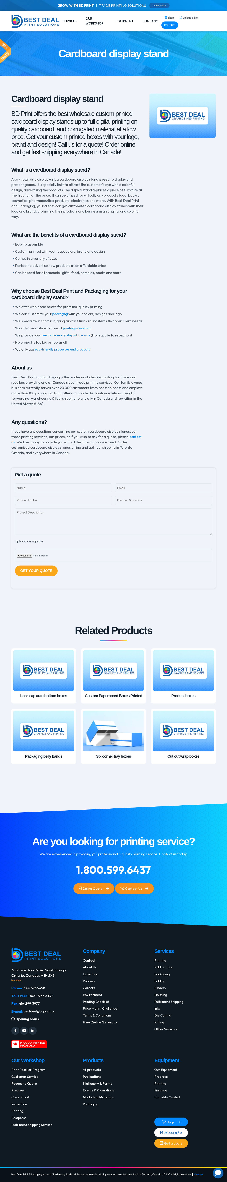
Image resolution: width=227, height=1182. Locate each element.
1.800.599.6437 (113, 870)
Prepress (18, 1093)
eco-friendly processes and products (64, 349)
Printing (160, 961)
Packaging (162, 975)
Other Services (166, 1032)
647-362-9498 (35, 989)
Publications (164, 968)
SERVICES (70, 21)
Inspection (19, 1107)
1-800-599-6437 (40, 997)
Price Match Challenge (101, 1011)
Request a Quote (24, 1086)
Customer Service (25, 1079)
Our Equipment (166, 1072)
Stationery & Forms (98, 1086)
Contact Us (131, 890)
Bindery (160, 989)
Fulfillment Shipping (170, 1004)
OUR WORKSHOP (94, 21)
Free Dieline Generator (101, 1025)
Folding (160, 982)
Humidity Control (167, 1100)
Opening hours (25, 1021)
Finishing (161, 996)
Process (89, 982)
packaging (60, 314)
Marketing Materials (99, 1100)
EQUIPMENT (125, 21)
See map (16, 980)
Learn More (161, 5)
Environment (93, 996)
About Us (90, 968)
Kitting (159, 1025)
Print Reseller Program (29, 1072)
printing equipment (78, 328)
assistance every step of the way (66, 335)
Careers (89, 989)
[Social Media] (15, 1033)
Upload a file (171, 1135)
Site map (198, 1177)
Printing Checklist (97, 1004)
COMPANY (150, 21)
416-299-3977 (30, 1005)
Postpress (19, 1121)
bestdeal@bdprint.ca (40, 1013)
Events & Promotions (99, 1093)
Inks (157, 1011)
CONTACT (170, 25)
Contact (89, 961)
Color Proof (20, 1100)
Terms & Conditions (98, 1018)
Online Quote (89, 890)
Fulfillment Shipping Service (33, 1128)
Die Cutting (163, 1018)
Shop (167, 1125)
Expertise (90, 975)
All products (92, 1072)
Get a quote (171, 1146)
